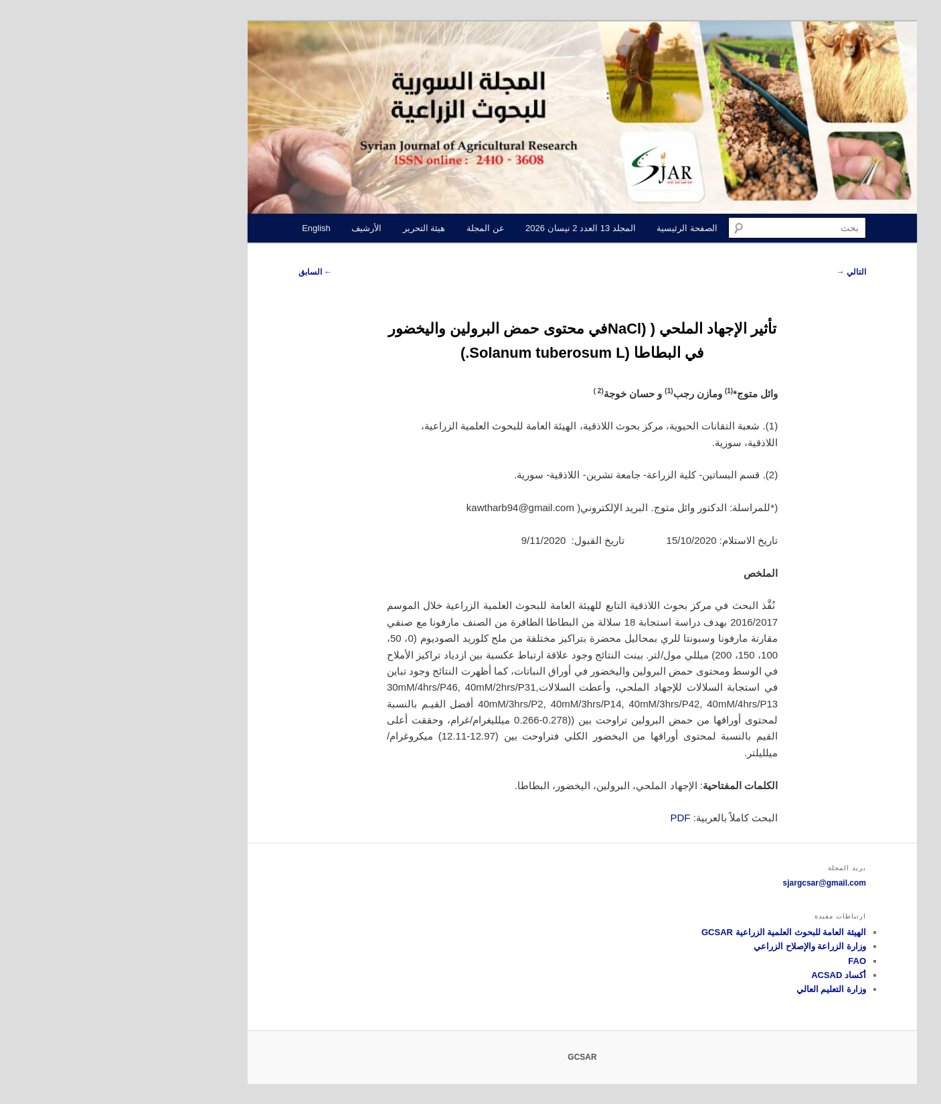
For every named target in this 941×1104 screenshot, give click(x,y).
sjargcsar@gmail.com (712, 883)
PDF (569, 817)
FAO (745, 961)
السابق (203, 272)
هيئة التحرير (312, 228)
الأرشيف (255, 228)
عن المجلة (374, 228)
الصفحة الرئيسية (575, 228)
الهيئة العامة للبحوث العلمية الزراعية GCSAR (672, 932)
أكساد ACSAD (726, 975)
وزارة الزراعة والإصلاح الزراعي (698, 946)
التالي (739, 272)
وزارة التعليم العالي (719, 989)
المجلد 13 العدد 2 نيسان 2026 (469, 228)
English (204, 228)
